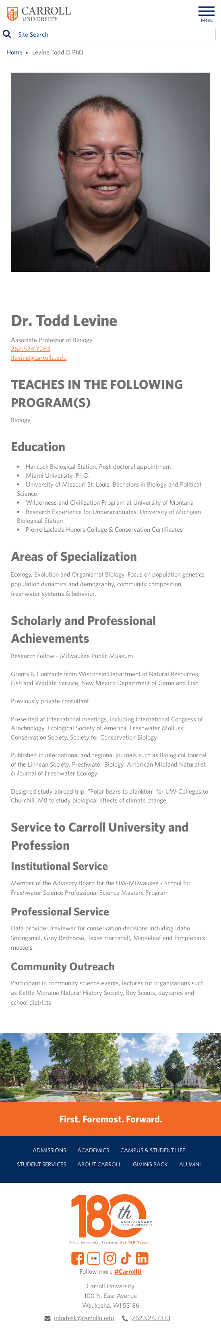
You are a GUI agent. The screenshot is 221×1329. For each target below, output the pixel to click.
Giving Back (150, 1164)
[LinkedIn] (142, 1257)
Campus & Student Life (152, 1150)
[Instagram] (109, 1257)
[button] (206, 1314)
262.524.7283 (30, 348)
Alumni (190, 1164)
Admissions (49, 1150)
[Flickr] (93, 1257)
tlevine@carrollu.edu (38, 357)
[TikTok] (126, 1257)
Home (14, 52)
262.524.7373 (151, 1317)
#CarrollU (128, 1271)
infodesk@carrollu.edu (84, 1317)
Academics (93, 1150)
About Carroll (99, 1164)
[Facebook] (77, 1257)
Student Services (41, 1164)
